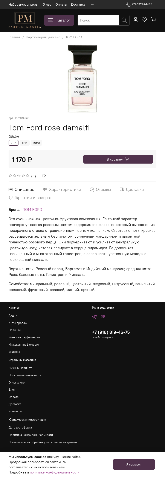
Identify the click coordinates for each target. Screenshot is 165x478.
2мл (13, 143)
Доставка (78, 4)
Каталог (59, 20)
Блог (12, 389)
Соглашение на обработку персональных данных (43, 442)
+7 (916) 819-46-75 (111, 332)
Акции (13, 315)
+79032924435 (139, 4)
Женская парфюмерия (24, 337)
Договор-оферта (20, 427)
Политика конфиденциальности (31, 435)
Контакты (15, 411)
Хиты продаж (18, 323)
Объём (14, 137)
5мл (25, 143)
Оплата (61, 4)
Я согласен (134, 464)
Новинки (15, 330)
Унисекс (14, 352)
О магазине (17, 382)
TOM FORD (74, 37)
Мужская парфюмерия (24, 345)
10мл (36, 143)
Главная (14, 37)
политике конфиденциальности (54, 472)
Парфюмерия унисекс (43, 37)
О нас (47, 4)
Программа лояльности (25, 375)
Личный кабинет (20, 368)
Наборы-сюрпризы (23, 4)
